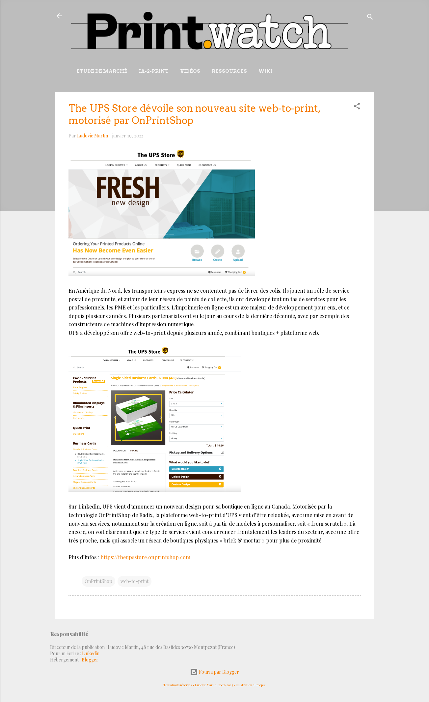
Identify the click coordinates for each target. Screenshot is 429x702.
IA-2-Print (154, 71)
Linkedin (90, 653)
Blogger (90, 660)
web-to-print (134, 581)
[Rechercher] (370, 18)
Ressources (229, 71)
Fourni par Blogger (214, 672)
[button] (357, 107)
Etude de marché (101, 71)
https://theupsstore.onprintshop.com (145, 557)
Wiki (265, 71)
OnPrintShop (98, 581)
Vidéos (190, 71)
